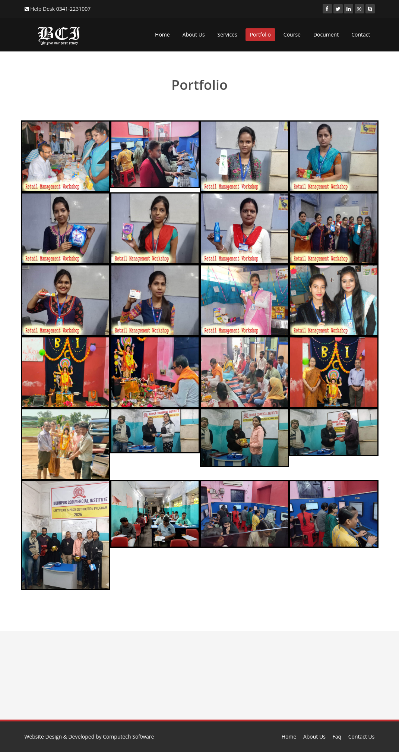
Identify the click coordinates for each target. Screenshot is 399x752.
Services (227, 34)
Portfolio (260, 34)
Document (326, 34)
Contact (360, 34)
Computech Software (128, 736)
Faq (336, 736)
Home (162, 34)
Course (292, 34)
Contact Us (361, 736)
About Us (194, 34)
